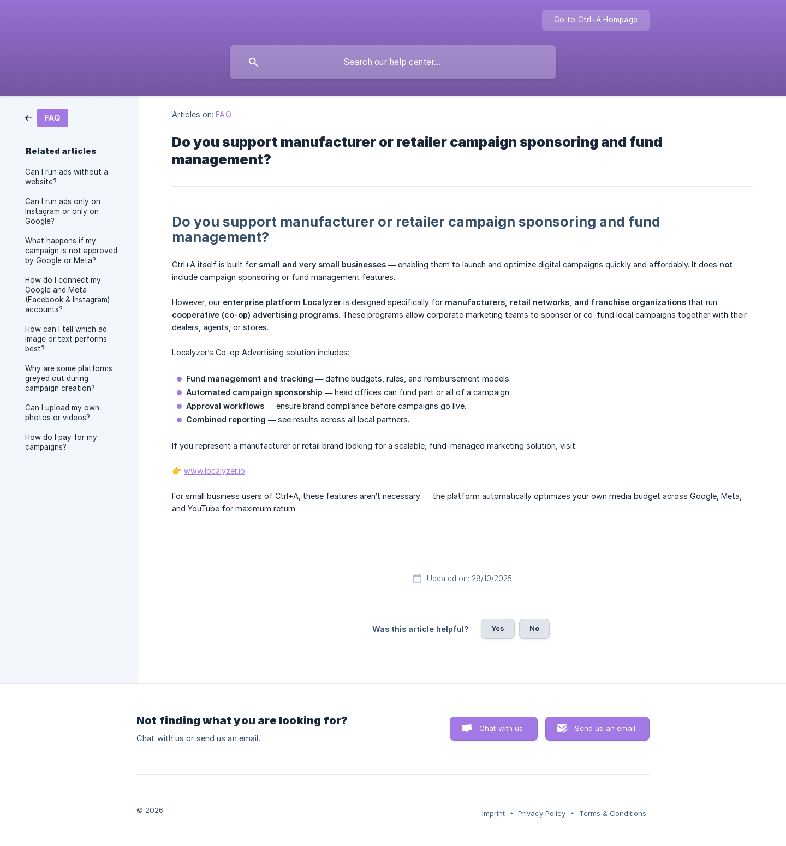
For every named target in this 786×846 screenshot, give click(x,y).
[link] (46, 117)
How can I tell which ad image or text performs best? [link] (66, 339)
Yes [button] (497, 628)
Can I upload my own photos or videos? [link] (62, 412)
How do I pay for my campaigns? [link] (61, 442)
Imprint (493, 813)
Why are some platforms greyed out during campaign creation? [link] (68, 378)
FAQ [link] (223, 114)
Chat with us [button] (501, 728)
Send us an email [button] (605, 728)
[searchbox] (393, 62)
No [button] (534, 628)
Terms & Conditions (612, 813)
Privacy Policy (541, 813)
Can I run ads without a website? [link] (66, 177)
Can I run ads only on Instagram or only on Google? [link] (62, 211)
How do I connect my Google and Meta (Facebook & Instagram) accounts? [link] (67, 295)
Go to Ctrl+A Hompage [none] (596, 19)
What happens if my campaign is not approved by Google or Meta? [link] (71, 250)
